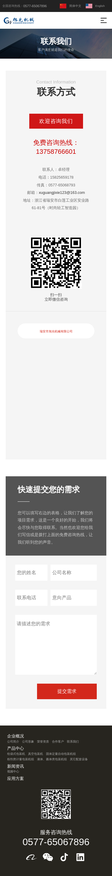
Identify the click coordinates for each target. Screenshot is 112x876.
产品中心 (15, 748)
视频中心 (13, 771)
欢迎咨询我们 (56, 121)
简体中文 (70, 6)
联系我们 (73, 741)
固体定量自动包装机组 (61, 753)
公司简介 (13, 741)
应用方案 (15, 779)
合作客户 (58, 741)
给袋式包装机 (16, 753)
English (95, 6)
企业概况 (15, 736)
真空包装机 (35, 753)
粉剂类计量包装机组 (20, 759)
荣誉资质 (43, 741)
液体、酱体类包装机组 (52, 759)
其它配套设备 (79, 759)
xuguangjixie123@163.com (62, 192)
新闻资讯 (15, 766)
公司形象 (28, 741)
